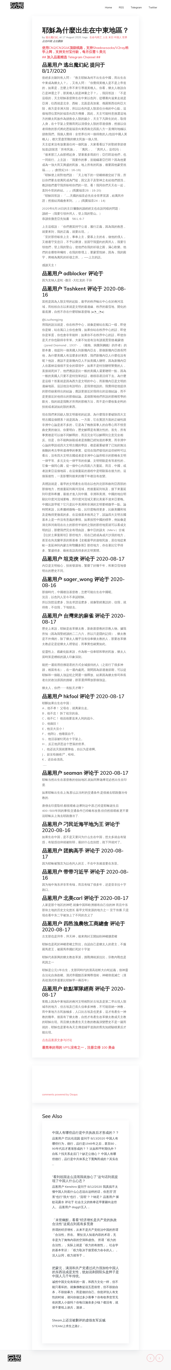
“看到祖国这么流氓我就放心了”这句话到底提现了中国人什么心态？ (85, 1179)
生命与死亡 (96, 37)
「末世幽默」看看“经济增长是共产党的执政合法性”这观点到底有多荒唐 (84, 1222)
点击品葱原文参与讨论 (57, 1040)
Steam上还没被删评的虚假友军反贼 (79, 1320)
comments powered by (60, 1094)
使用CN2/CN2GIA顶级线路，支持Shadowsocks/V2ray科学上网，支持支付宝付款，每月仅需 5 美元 (85, 50)
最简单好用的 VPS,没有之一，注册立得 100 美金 (78, 1047)
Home (108, 7)
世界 (124, 37)
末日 (110, 37)
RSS (121, 7)
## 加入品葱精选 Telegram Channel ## (71, 57)
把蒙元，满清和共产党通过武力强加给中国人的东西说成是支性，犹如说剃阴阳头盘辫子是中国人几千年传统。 (85, 1272)
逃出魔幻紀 (52, 37)
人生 (105, 37)
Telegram (136, 7)
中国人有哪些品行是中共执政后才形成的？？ (85, 1132)
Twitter (152, 7)
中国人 (118, 37)
